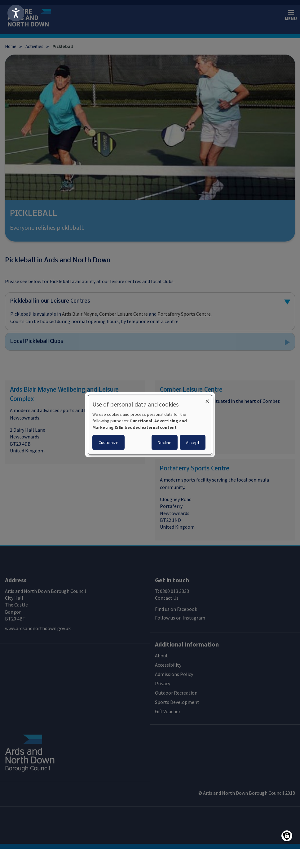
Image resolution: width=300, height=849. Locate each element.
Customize (108, 442)
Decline (164, 442)
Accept (192, 442)
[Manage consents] (286, 835)
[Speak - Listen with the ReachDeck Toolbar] (15, 13)
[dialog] (150, 424)
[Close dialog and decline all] (207, 399)
